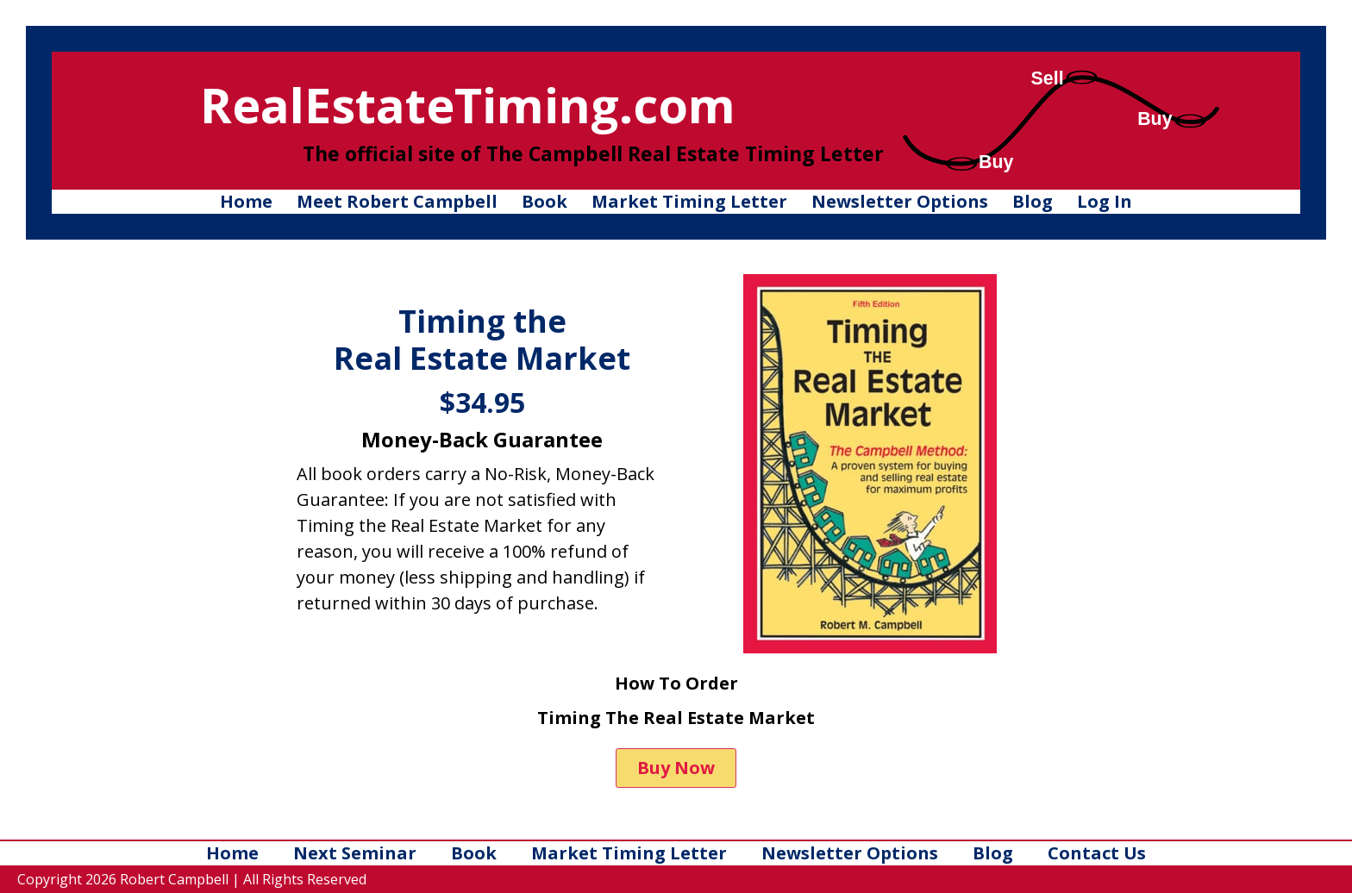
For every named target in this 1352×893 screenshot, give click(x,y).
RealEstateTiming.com (467, 104)
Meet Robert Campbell (397, 201)
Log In (1104, 201)
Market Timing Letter (689, 201)
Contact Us (1097, 853)
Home (246, 201)
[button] (676, 768)
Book (544, 201)
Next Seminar (354, 853)
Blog (1032, 201)
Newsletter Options (899, 201)
